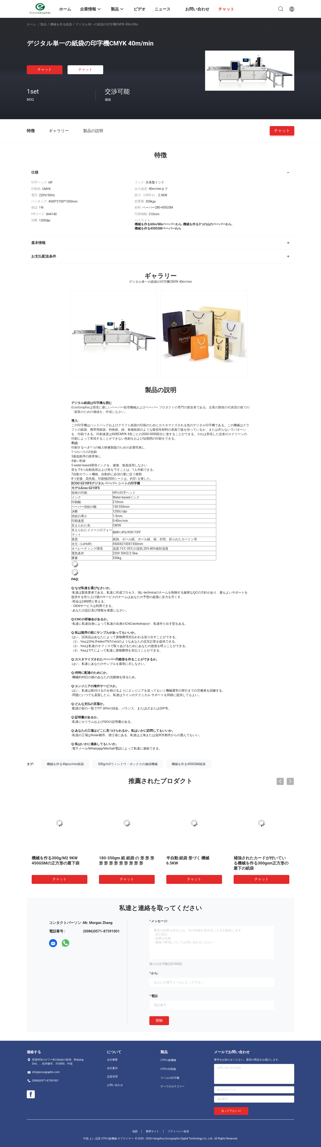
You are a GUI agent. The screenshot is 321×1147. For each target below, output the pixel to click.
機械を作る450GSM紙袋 (189, 764)
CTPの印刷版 (168, 1069)
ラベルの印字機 (169, 1077)
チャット (44, 69)
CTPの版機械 (168, 1060)
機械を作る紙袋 (61, 24)
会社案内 (112, 1068)
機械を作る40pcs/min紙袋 (65, 764)
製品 (43, 24)
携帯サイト (152, 1131)
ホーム (31, 24)
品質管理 (112, 1076)
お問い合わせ (115, 1085)
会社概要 (112, 1059)
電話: (154, 996)
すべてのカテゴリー (172, 1086)
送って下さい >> (231, 1110)
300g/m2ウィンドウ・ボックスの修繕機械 (127, 764)
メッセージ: (159, 921)
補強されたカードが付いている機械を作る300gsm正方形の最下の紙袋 (261, 863)
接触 (159, 1020)
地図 (135, 1131)
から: (154, 973)
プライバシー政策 (178, 1131)
